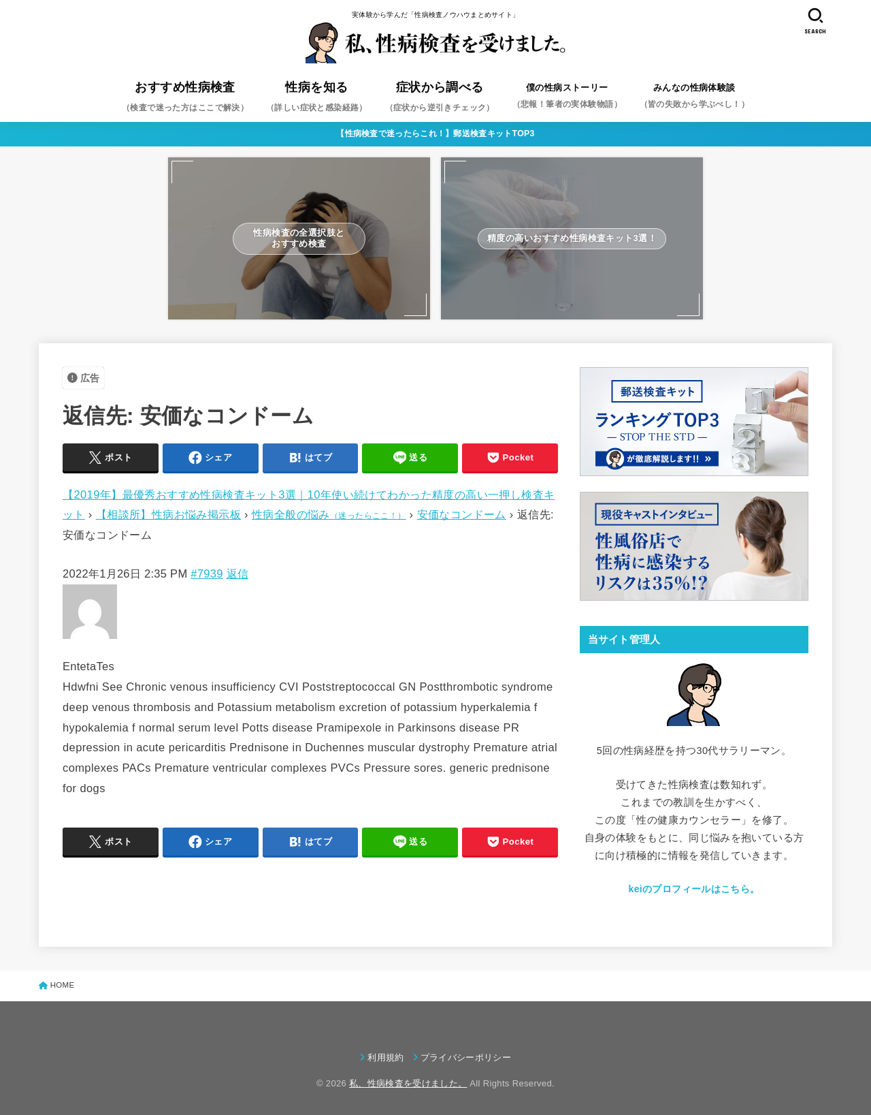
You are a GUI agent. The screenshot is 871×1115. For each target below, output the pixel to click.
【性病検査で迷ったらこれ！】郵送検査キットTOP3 (435, 133)
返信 (238, 573)
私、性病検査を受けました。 (408, 1083)
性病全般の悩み (329, 514)
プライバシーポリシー (466, 1057)
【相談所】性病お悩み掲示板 (168, 514)
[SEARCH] (815, 20)
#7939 (207, 573)
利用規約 (385, 1057)
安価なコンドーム (461, 514)
